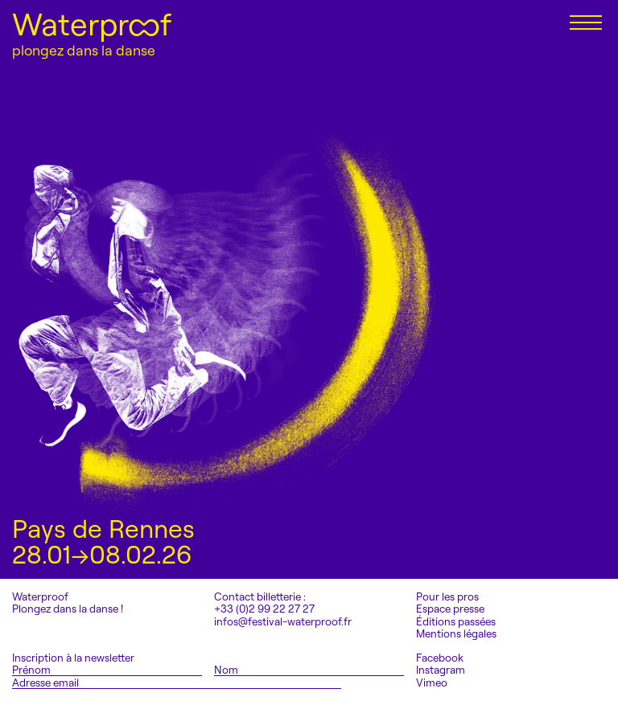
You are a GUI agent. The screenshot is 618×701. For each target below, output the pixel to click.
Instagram (440, 670)
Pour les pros (447, 597)
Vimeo (431, 683)
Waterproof (91, 24)
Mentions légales (456, 634)
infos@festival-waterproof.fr (283, 621)
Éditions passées (456, 622)
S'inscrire (382, 682)
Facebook (440, 658)
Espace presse (450, 609)
